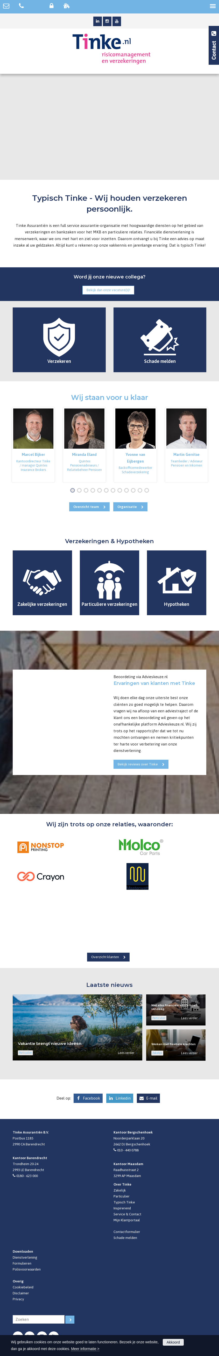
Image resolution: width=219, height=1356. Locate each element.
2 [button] (80, 491)
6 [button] (107, 491)
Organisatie (127, 507)
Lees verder (126, 1053)
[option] (33, 445)
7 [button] (114, 491)
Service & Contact (127, 1214)
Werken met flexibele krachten (173, 1044)
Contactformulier (127, 1232)
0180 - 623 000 (27, 1176)
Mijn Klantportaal (127, 1220)
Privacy (18, 1299)
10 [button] (134, 491)
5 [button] (101, 491)
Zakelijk (120, 1190)
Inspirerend (122, 1208)
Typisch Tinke (124, 1202)
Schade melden (125, 1238)
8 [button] (121, 491)
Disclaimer (21, 1293)
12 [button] (148, 491)
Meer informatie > (85, 1349)
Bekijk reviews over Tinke (138, 764)
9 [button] (127, 491)
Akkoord (173, 1342)
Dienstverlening (25, 1257)
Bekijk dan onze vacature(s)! (108, 290)
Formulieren (22, 1263)
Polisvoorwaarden (27, 1269)
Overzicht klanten (105, 957)
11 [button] (141, 491)
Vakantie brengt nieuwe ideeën (49, 1043)
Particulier (122, 1196)
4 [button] (94, 491)
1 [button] (74, 491)
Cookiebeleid (23, 1287)
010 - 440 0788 (128, 1150)
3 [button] (87, 491)
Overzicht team (86, 507)
